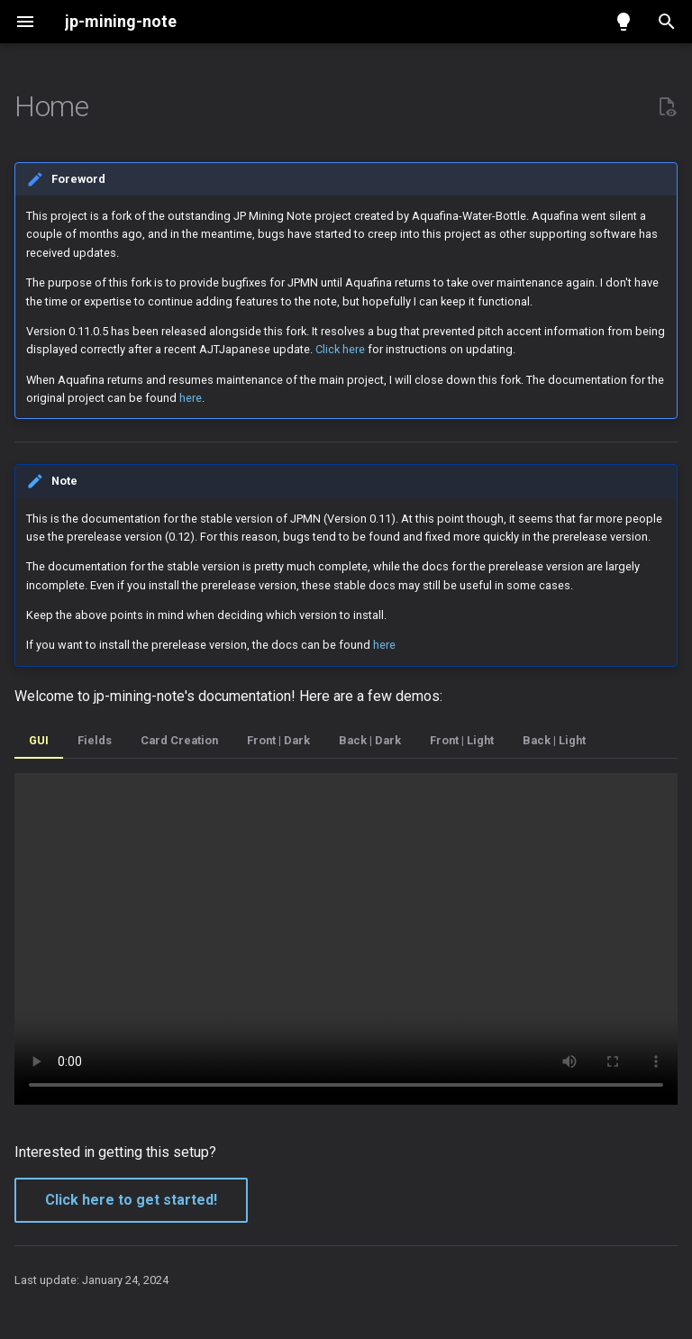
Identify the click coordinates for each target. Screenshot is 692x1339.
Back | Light (554, 740)
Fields (94, 740)
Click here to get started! (131, 1199)
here (190, 398)
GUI (39, 740)
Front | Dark (278, 740)
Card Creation (179, 740)
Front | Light (462, 740)
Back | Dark (370, 740)
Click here (340, 349)
